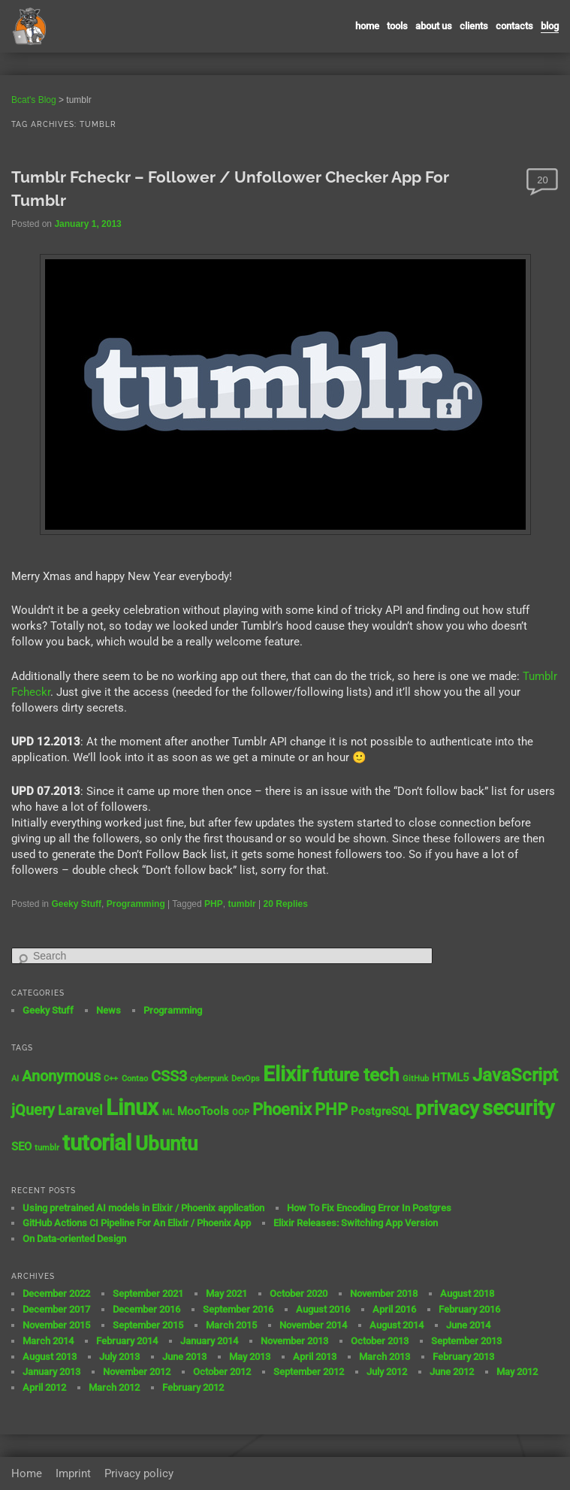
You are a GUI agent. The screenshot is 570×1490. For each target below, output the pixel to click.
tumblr (241, 904)
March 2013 (384, 1356)
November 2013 (294, 1340)
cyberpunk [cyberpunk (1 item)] (209, 1078)
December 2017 (56, 1309)
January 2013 (51, 1371)
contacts (514, 26)
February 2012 (193, 1387)
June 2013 (184, 1356)
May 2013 (249, 1356)
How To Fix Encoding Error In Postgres (369, 1207)
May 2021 (226, 1293)
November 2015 (56, 1325)
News (108, 1010)
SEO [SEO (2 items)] (21, 1146)
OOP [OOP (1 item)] (240, 1112)
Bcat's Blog (33, 100)
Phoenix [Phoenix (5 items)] (282, 1109)
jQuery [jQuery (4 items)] (33, 1110)
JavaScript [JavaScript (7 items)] (515, 1075)
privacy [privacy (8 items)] (447, 1108)
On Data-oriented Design (74, 1238)
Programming (136, 904)
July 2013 (119, 1356)
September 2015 (148, 1325)
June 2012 (452, 1371)
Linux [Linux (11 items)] (132, 1107)
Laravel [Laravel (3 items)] (80, 1110)
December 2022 (56, 1293)
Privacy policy (138, 1473)
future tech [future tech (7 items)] (355, 1075)
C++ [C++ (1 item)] (111, 1078)
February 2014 (127, 1340)
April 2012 (44, 1387)
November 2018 (384, 1293)
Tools (397, 26)
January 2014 (209, 1340)
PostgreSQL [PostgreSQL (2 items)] (381, 1111)
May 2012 (517, 1371)
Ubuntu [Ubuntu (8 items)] (166, 1143)
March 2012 (114, 1387)
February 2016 (469, 1309)
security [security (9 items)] (518, 1108)
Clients (474, 26)
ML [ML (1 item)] (168, 1112)
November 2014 (313, 1325)
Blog (550, 26)
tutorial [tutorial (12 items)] (96, 1143)
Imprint (73, 1473)
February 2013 (463, 1356)
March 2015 (231, 1325)
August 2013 (50, 1356)
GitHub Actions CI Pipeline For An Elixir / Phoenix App (137, 1223)
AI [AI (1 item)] (15, 1078)
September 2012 (308, 1371)
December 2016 (146, 1309)
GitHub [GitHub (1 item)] (416, 1078)
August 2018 (467, 1293)
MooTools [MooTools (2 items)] (203, 1111)
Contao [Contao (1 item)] (135, 1078)
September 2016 (238, 1309)
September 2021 (148, 1293)
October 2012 (222, 1371)
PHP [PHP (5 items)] (331, 1109)
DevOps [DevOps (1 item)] (245, 1078)
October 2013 (380, 1340)
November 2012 (136, 1371)
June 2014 (468, 1325)
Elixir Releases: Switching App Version (355, 1223)
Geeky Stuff (76, 904)
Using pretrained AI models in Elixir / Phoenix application (143, 1207)
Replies (286, 904)
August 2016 (323, 1309)
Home (367, 26)
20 (542, 180)
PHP (213, 904)
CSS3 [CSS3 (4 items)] (169, 1076)
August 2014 (396, 1325)
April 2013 (314, 1356)
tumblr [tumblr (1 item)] (47, 1148)
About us (433, 26)
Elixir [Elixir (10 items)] (286, 1074)
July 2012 (386, 1371)
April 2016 (394, 1309)
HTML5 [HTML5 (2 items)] (450, 1077)
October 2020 (298, 1293)
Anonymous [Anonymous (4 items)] (61, 1076)
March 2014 (48, 1340)
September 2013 (466, 1340)
